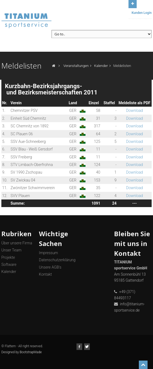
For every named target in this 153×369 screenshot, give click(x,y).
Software (8, 264)
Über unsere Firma (16, 243)
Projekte (8, 257)
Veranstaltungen (76, 66)
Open (132, 3)
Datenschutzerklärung (57, 260)
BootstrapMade (31, 352)
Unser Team (11, 250)
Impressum (48, 253)
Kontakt (45, 274)
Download (134, 110)
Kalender (101, 66)
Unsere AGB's (50, 267)
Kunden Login (141, 13)
